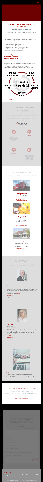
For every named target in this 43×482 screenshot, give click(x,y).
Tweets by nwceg (10, 99)
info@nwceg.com (10, 295)
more (18, 293)
